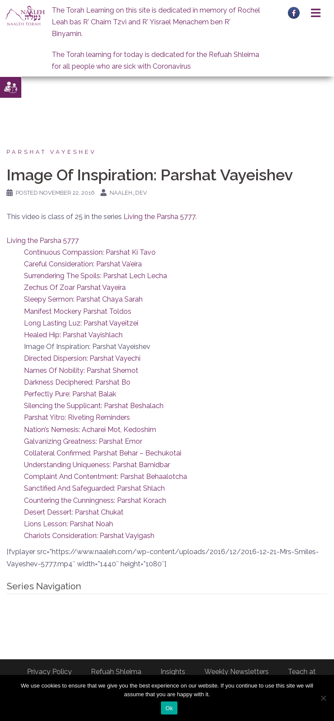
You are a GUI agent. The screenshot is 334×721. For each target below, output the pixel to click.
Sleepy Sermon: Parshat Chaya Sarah (83, 299)
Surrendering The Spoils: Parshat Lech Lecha (95, 276)
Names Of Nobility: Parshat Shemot (81, 370)
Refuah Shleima (116, 672)
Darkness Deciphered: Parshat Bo (77, 382)
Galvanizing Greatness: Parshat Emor (83, 441)
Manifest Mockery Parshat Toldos (77, 311)
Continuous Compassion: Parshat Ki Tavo (90, 252)
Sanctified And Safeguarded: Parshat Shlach (94, 488)
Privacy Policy (49, 672)
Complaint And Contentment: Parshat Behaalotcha (105, 476)
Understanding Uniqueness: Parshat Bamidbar (97, 465)
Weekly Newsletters (236, 672)
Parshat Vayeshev (52, 152)
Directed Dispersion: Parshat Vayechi (82, 358)
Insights (172, 672)
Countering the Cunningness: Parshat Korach (95, 500)
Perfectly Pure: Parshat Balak (70, 394)
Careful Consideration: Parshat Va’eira (83, 264)
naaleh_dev (128, 192)
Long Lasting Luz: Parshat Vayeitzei (81, 323)
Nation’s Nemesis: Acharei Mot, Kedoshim (90, 429)
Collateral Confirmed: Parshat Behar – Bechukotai (102, 453)
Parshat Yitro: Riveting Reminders (77, 417)
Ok (169, 708)
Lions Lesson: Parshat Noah (68, 524)
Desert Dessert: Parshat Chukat (74, 512)
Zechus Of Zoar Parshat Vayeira (75, 287)
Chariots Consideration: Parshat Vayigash (89, 536)
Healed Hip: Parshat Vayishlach (73, 335)
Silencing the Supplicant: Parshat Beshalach (94, 406)
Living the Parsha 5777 (159, 217)
